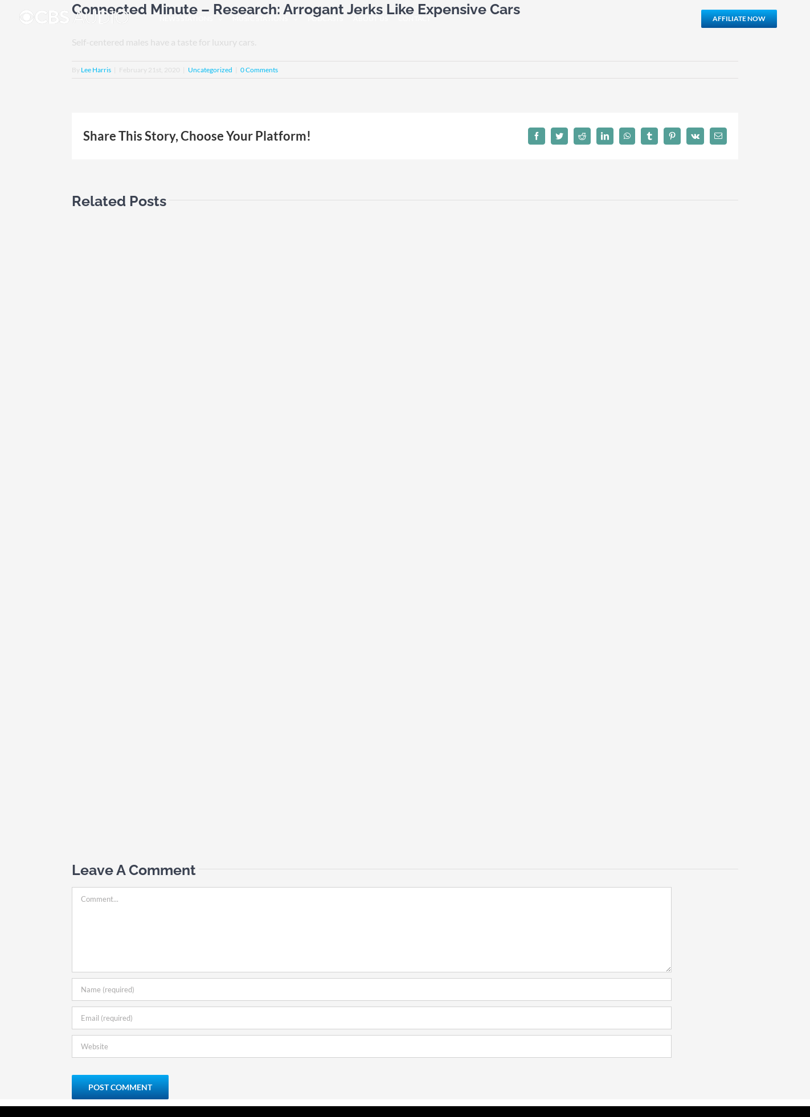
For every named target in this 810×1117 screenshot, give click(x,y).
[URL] (372, 1046)
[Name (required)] (372, 989)
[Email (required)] (372, 1018)
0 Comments (259, 69)
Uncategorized (210, 69)
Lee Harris (96, 69)
